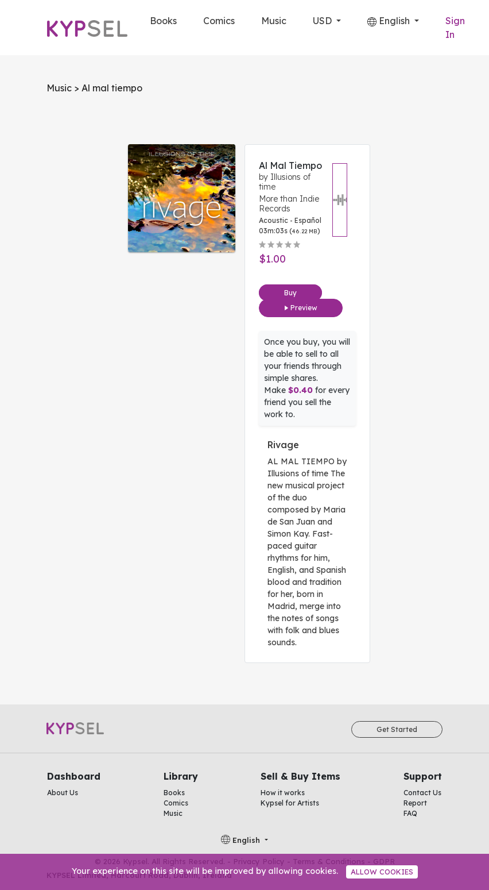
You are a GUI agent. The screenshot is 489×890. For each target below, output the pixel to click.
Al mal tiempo (290, 165)
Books (163, 20)
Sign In (455, 27)
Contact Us (422, 792)
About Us (62, 792)
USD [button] (323, 20)
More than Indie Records (289, 204)
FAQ (410, 813)
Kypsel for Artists (290, 803)
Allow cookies (382, 871)
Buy (290, 292)
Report (415, 803)
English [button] (389, 20)
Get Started (397, 729)
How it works (283, 792)
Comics (219, 20)
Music (273, 20)
